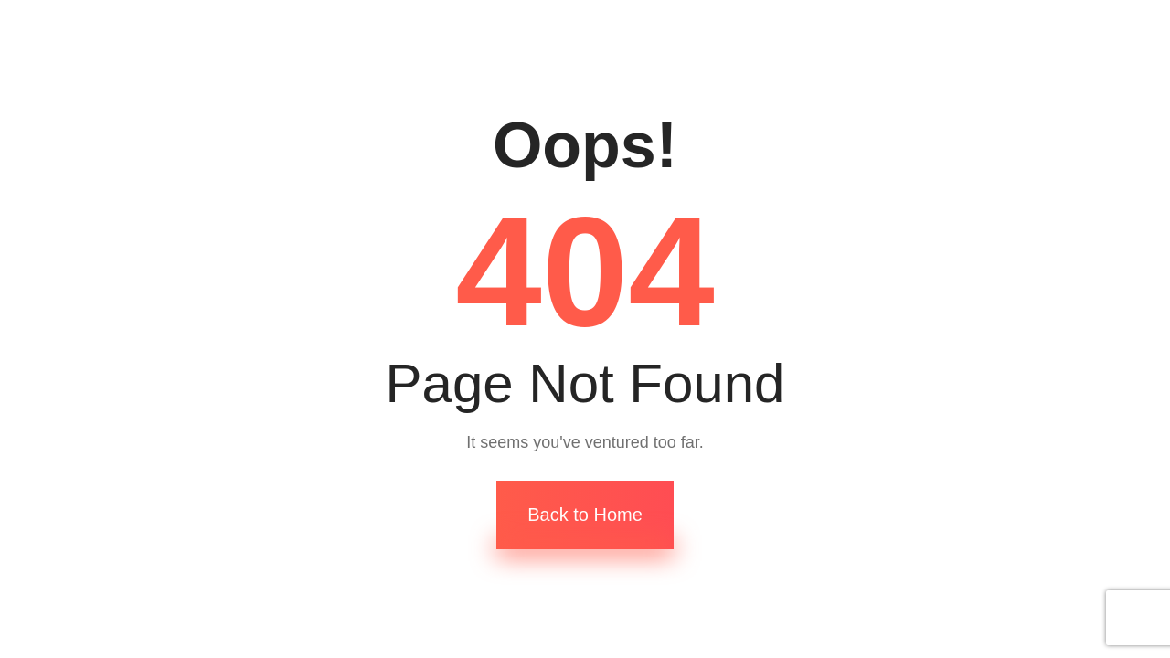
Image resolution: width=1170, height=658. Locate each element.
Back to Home (585, 514)
